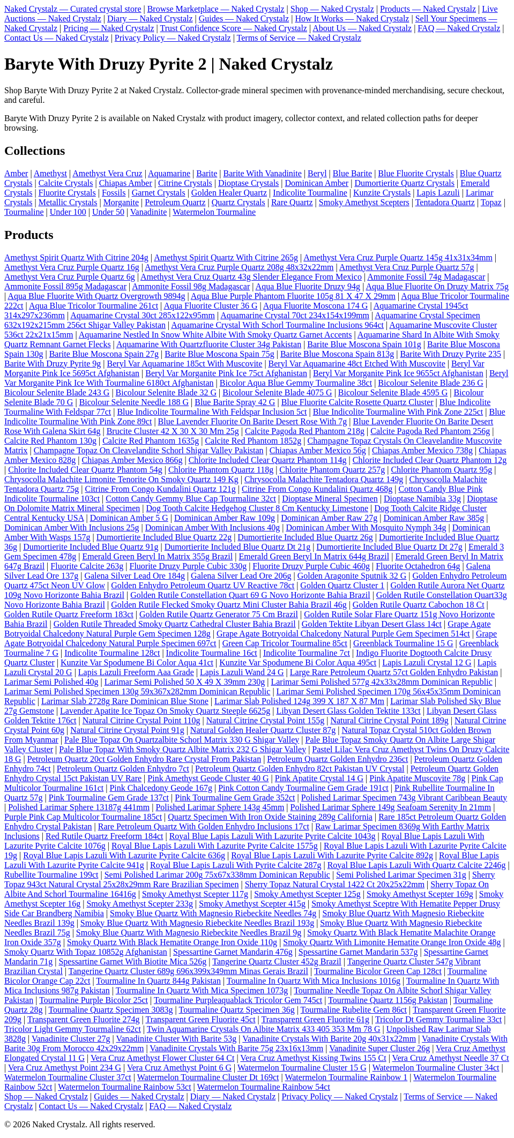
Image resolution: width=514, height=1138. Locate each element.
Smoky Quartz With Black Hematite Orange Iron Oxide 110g (172, 942)
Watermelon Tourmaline (214, 211)
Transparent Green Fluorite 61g (316, 1019)
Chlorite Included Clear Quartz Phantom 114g (268, 460)
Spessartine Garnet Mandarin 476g (233, 951)
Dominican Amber (317, 183)
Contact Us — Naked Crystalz (56, 37)
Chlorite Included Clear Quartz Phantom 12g (429, 460)
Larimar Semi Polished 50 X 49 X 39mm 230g (185, 681)
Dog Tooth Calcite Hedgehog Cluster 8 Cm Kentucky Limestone (257, 508)
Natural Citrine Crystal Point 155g (265, 720)
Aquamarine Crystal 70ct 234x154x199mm (294, 315)
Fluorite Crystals (67, 192)
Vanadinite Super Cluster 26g (379, 1048)
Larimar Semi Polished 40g (51, 681)
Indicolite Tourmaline (310, 192)
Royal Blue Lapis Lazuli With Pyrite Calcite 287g (235, 865)
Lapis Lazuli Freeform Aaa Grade (136, 672)
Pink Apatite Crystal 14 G (319, 778)
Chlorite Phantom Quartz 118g (220, 469)
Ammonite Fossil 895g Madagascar (65, 286)
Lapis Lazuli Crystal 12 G (426, 662)
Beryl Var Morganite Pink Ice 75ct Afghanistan (226, 373)
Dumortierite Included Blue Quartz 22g (164, 537)
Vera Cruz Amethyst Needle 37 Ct (450, 1057)
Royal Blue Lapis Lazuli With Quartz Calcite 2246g (416, 865)
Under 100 (68, 211)
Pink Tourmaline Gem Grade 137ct (109, 797)
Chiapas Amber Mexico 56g (318, 450)
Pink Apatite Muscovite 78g (417, 778)
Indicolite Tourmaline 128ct (112, 652)
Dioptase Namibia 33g (422, 498)
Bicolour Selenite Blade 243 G (56, 392)
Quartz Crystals (238, 202)
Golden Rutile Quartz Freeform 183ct (68, 614)
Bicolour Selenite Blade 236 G (430, 382)
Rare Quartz (292, 202)
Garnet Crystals (158, 192)
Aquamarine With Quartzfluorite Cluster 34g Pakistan (208, 344)
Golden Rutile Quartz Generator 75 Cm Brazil (218, 614)
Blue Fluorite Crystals (415, 173)
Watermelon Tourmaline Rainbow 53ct (124, 1086)
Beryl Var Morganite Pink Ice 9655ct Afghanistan (398, 373)
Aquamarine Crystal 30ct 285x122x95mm (142, 315)
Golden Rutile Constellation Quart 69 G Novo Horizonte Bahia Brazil (250, 595)
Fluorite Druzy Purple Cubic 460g (311, 566)
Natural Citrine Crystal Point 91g (127, 730)
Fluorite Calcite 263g (86, 566)
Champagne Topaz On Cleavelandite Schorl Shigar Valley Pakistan (149, 450)
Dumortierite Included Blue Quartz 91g (90, 546)
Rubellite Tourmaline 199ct (51, 874)
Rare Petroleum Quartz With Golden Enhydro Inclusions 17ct (203, 826)
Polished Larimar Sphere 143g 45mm (219, 807)
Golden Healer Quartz (229, 192)
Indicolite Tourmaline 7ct (306, 652)
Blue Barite (352, 173)
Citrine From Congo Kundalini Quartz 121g (160, 488)
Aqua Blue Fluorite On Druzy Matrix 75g (437, 286)
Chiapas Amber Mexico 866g (132, 460)
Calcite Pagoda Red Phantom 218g (304, 431)
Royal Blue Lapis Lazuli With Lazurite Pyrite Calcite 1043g (272, 836)
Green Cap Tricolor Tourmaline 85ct (284, 643)
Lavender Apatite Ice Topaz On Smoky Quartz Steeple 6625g (165, 710)
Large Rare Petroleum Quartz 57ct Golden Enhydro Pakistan (394, 672)
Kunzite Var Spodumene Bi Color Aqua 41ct (137, 662)
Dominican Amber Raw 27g (329, 517)
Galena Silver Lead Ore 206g (241, 575)
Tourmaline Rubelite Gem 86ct (354, 1009)
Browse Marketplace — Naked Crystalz (216, 8)
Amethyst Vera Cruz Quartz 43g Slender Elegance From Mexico (251, 276)
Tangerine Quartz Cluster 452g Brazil (276, 961)
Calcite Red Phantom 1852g (253, 440)
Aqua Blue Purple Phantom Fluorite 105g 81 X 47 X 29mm (293, 296)
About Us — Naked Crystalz (362, 28)
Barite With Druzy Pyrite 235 (450, 353)
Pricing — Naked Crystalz (108, 28)
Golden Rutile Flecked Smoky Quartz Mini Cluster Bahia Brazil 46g (228, 604)
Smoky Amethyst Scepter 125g (307, 894)
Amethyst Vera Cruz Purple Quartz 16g (71, 267)
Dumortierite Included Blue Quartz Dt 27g (389, 546)
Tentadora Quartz (445, 202)
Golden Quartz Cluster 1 (342, 585)
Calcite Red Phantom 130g (50, 440)
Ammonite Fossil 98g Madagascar (191, 286)
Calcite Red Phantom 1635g (150, 440)
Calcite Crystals (66, 183)
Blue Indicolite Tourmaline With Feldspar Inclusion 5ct (212, 411)
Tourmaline (24, 211)
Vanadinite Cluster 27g (71, 1038)
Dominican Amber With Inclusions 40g (212, 527)
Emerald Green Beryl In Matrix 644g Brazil (314, 556)
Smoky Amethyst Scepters (364, 202)
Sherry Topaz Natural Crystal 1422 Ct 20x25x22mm (334, 884)
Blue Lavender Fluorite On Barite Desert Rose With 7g (252, 421)
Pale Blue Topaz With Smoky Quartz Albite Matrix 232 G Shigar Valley (182, 749)
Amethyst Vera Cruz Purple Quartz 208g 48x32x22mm (239, 267)
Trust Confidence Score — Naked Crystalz (233, 28)
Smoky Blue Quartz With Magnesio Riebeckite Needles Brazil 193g (197, 922)
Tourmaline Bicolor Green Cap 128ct (378, 971)
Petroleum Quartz (175, 202)
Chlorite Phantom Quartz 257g (332, 469)
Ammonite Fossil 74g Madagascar (426, 276)
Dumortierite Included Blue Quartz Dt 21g (237, 546)
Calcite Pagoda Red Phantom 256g (430, 431)
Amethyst (50, 173)
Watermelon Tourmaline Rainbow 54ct (263, 1086)
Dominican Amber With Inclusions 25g (71, 527)
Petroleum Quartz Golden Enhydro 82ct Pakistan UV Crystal (299, 768)
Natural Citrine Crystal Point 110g (141, 720)
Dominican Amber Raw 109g (224, 517)
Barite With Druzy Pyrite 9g (52, 363)
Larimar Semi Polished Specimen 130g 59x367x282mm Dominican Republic (137, 691)
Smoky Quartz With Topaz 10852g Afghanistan (85, 951)
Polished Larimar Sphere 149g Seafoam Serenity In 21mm (390, 807)
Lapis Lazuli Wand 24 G (242, 672)
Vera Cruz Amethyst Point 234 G (64, 1067)
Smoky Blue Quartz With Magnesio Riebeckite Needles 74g (213, 913)
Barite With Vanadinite (263, 173)
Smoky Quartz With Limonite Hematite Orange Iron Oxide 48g (392, 942)
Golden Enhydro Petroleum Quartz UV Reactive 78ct (202, 585)
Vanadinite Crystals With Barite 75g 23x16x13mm (236, 1048)
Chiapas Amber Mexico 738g (422, 450)
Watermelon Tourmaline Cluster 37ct (67, 1077)
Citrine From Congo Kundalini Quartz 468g (317, 488)
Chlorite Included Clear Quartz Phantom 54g (85, 469)
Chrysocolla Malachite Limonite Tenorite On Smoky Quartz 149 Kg (121, 479)
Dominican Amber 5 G (129, 517)
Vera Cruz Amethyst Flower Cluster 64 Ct (162, 1057)
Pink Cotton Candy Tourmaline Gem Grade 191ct (303, 787)
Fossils (113, 192)
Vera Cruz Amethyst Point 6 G (179, 1067)
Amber (16, 173)
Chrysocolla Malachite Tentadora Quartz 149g (323, 479)
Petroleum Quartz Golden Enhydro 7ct (123, 768)
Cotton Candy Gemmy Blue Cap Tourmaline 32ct (191, 498)
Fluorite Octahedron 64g (418, 566)
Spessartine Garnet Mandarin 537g (358, 951)
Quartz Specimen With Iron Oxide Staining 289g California (270, 816)
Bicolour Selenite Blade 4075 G (277, 392)
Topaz (491, 202)
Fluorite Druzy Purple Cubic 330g (188, 566)
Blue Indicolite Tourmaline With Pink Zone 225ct (398, 411)
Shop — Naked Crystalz (332, 8)
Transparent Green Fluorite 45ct (200, 1019)
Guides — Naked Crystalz (244, 18)
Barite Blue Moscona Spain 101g (364, 344)
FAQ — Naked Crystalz (459, 28)
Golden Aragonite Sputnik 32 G (352, 575)
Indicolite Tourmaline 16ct (211, 652)
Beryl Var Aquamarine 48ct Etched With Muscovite (357, 363)
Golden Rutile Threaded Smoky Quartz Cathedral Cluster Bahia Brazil (175, 623)
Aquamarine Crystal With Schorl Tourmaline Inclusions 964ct (277, 325)
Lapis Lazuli (437, 192)
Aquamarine (169, 173)
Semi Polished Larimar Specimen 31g (401, 874)
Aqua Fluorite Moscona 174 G (315, 305)
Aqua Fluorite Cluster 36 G (210, 305)
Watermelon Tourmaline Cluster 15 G (302, 1067)
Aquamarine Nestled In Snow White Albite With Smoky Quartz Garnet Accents (215, 334)
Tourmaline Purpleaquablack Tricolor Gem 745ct (238, 1000)
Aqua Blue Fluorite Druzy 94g (308, 286)
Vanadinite (148, 211)
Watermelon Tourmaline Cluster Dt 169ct (208, 1077)
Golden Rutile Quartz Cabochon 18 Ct (419, 604)
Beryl (317, 173)
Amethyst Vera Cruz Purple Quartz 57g (406, 267)
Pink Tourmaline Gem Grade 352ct (235, 797)
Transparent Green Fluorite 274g (83, 1019)
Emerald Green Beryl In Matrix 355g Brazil (157, 556)
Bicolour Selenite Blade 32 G (166, 392)
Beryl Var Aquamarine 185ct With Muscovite (185, 363)
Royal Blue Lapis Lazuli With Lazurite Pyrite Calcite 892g (332, 855)
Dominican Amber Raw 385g (433, 517)
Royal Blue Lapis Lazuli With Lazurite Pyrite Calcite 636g (124, 855)
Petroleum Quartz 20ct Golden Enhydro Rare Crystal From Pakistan (144, 758)
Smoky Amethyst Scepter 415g (252, 903)
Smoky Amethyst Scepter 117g (195, 894)
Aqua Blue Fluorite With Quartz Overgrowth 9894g (96, 296)
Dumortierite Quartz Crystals (404, 183)
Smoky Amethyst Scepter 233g (139, 903)
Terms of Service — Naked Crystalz (299, 37)
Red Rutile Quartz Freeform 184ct (104, 836)
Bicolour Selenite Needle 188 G (134, 402)
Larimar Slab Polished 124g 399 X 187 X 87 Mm (299, 701)
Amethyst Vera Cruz (107, 173)
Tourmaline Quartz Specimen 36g (237, 1009)
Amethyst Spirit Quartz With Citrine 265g (226, 257)
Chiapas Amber (125, 183)
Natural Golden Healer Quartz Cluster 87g (263, 730)
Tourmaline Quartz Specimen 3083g (110, 1009)
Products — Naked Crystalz (428, 8)
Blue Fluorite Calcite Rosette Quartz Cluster (357, 402)
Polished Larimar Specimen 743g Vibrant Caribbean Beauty (404, 797)
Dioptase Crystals (248, 183)
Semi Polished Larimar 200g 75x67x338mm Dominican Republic (217, 874)
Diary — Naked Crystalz (150, 18)
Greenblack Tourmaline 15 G (403, 643)
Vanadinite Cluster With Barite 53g (176, 1038)
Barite (206, 173)
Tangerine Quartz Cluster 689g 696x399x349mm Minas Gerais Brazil (188, 971)
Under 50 (108, 211)
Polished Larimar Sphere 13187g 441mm (79, 807)
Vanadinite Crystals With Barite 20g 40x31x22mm (329, 1038)
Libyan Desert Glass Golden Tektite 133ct (349, 710)
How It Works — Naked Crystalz (352, 18)
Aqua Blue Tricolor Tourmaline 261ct (93, 305)
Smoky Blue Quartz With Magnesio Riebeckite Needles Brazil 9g (188, 932)
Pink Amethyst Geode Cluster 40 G (208, 778)
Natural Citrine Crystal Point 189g (389, 720)
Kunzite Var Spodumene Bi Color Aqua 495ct (297, 662)
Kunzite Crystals (382, 192)
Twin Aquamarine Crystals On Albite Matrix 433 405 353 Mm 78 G (264, 1029)
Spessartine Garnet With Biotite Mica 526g (132, 961)
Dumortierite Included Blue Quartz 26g (305, 537)
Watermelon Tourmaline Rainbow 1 (346, 1077)
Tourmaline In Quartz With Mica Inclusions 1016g (313, 980)
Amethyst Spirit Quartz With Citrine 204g (76, 257)
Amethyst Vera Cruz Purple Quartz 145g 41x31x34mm (398, 257)
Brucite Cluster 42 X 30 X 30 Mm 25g (173, 431)
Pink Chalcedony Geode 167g (160, 787)
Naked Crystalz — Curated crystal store (72, 8)
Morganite (121, 202)
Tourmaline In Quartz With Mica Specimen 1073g (202, 990)
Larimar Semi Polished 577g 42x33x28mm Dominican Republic (381, 681)
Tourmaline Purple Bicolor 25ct (93, 1000)
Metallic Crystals (68, 202)
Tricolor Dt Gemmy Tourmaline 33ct (438, 1019)
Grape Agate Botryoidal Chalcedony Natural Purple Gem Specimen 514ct (343, 633)
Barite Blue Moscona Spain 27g (104, 353)
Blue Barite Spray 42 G (235, 402)
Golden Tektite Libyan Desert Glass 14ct (372, 623)
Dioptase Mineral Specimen (330, 498)
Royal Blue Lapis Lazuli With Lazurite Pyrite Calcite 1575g (214, 845)
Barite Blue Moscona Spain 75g (219, 353)
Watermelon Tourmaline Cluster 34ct (436, 1067)
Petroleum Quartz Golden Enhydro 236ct (337, 758)
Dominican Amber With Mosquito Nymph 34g (366, 527)
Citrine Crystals (185, 183)
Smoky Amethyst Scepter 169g (420, 894)
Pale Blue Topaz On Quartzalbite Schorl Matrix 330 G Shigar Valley (181, 739)
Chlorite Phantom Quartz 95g (441, 469)
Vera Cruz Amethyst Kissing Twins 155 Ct (313, 1057)
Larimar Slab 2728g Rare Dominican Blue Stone (124, 701)
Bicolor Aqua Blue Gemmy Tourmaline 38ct (296, 382)
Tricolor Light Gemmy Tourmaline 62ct (72, 1029)
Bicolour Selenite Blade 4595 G (393, 392)
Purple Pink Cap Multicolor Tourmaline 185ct (83, 816)
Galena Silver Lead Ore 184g (134, 575)
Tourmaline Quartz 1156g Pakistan (388, 1000)
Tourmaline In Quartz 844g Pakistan (158, 980)
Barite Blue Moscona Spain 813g (337, 353)
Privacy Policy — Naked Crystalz (173, 37)
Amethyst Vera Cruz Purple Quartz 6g (69, 276)
